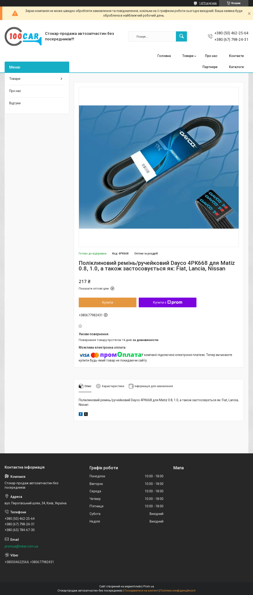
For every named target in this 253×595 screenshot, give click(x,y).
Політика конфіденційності (178, 590)
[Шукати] (181, 36)
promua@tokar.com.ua (21, 546)
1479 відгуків (208, 3)
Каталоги (236, 67)
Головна (164, 56)
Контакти (236, 56)
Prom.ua (148, 586)
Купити (107, 302)
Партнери (209, 67)
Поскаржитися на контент (141, 590)
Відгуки (15, 103)
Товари (187, 56)
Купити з (167, 302)
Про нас (211, 56)
